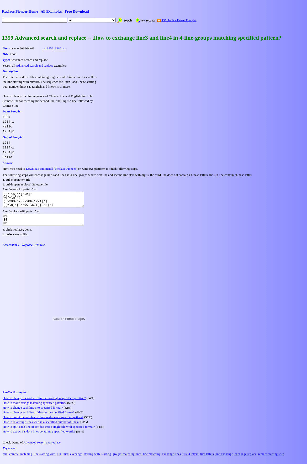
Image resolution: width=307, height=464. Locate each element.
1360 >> (60, 48)
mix (5, 459)
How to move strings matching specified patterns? (34, 408)
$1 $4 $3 (48, 223)
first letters (207, 459)
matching (26, 459)
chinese (14, 459)
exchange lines (171, 459)
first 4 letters (190, 459)
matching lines (132, 459)
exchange (76, 459)
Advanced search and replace (34, 65)
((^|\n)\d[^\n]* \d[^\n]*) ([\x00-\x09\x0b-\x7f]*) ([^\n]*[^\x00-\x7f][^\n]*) (48, 201)
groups (116, 459)
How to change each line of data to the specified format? (38, 417)
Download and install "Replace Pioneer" (51, 168)
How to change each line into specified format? (33, 412)
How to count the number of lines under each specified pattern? (43, 422)
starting (106, 459)
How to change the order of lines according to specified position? (44, 403)
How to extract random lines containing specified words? (39, 436)
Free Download (77, 11)
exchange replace (245, 459)
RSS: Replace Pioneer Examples (178, 20)
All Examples (51, 11)
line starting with (44, 459)
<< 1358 (47, 48)
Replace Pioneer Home (20, 11)
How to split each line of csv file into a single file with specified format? (49, 431)
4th (59, 459)
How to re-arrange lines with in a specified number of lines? (41, 427)
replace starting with (271, 459)
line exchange (224, 459)
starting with (92, 459)
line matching (151, 459)
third (66, 459)
